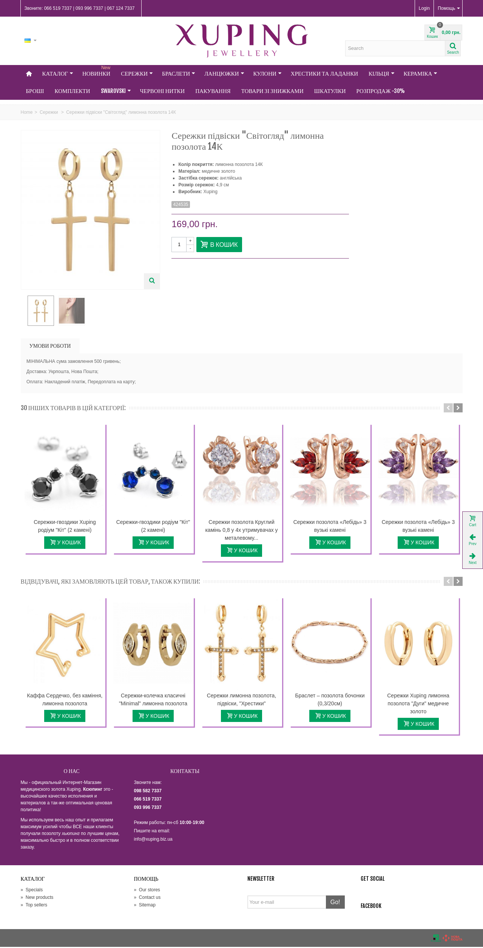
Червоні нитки (162, 90)
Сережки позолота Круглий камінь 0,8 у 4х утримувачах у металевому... (241, 531)
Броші (35, 90)
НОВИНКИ (97, 71)
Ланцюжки (224, 73)
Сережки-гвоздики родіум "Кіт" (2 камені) (153, 527)
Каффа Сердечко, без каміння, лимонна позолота (65, 700)
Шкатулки (330, 90)
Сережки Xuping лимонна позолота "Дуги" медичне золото (418, 704)
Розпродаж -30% (380, 90)
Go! (335, 903)
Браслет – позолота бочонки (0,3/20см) (330, 700)
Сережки (137, 73)
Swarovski (116, 90)
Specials (32, 891)
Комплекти (72, 90)
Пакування (213, 90)
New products (37, 898)
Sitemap (145, 906)
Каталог (57, 73)
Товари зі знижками (272, 90)
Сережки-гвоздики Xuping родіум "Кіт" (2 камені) (65, 527)
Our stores (147, 891)
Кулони (267, 73)
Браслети (178, 73)
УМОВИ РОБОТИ (50, 347)
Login (424, 8)
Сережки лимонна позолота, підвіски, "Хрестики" (241, 700)
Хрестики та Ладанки (324, 73)
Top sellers (34, 906)
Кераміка (421, 73)
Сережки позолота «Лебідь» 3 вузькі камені (330, 527)
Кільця (382, 73)
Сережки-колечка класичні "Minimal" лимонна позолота (153, 700)
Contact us (147, 898)
